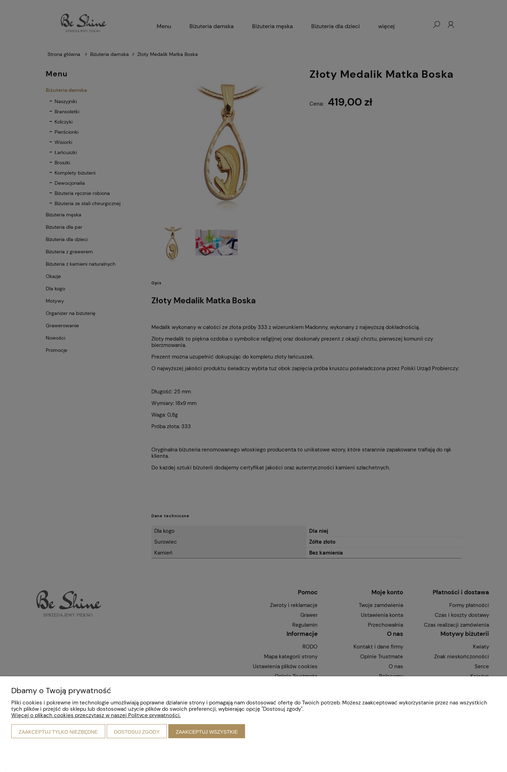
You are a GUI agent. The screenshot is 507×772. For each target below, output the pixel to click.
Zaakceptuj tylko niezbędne (58, 732)
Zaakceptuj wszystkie (207, 732)
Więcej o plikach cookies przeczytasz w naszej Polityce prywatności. (96, 715)
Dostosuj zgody (137, 732)
